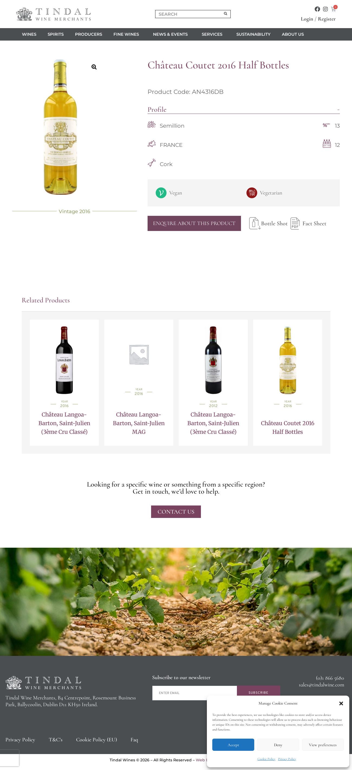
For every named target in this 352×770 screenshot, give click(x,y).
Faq (134, 739)
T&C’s (56, 739)
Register (327, 19)
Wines (29, 34)
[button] (341, 703)
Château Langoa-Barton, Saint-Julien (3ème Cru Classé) (64, 423)
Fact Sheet (307, 223)
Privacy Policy (287, 759)
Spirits (56, 34)
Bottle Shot (268, 223)
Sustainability (253, 34)
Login (307, 19)
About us (294, 34)
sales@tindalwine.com (321, 685)
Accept (233, 744)
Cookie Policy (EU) (96, 739)
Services (213, 34)
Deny (278, 744)
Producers (88, 34)
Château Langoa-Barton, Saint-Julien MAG (139, 423)
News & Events (171, 34)
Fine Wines (127, 34)
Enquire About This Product (194, 223)
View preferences (323, 744)
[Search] (225, 14)
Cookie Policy (266, 759)
